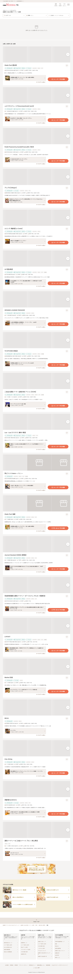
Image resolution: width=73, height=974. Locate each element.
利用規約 (11, 965)
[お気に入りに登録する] (66, 65)
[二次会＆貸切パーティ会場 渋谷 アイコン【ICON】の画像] (36, 381)
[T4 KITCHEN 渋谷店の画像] (36, 340)
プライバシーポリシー (23, 965)
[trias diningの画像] (36, 748)
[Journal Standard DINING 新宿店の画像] (36, 544)
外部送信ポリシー (32, 965)
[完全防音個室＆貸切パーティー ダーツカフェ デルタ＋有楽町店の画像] (36, 585)
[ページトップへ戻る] (36, 921)
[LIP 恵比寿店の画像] (36, 258)
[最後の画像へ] (68, 54)
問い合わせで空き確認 (58, 528)
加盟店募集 (48, 965)
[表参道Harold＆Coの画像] (36, 789)
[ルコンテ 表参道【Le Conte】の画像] (36, 218)
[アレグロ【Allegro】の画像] (36, 177)
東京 (36, 925)
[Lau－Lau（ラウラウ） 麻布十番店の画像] (36, 422)
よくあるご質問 (36, 967)
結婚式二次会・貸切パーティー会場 (27, 925)
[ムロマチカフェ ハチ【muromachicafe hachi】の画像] (36, 95)
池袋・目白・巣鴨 (42, 925)
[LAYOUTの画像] (36, 626)
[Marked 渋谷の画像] (36, 667)
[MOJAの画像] (36, 707)
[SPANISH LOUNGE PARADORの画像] (36, 299)
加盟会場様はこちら (41, 965)
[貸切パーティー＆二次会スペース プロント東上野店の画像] (36, 830)
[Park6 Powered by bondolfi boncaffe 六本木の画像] (36, 136)
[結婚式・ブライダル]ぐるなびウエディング (11, 925)
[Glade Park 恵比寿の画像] (36, 54)
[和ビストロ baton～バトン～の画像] (36, 462)
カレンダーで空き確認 (58, 79)
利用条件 (16, 965)
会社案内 (7, 965)
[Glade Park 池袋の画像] (36, 503)
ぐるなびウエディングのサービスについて (59, 965)
